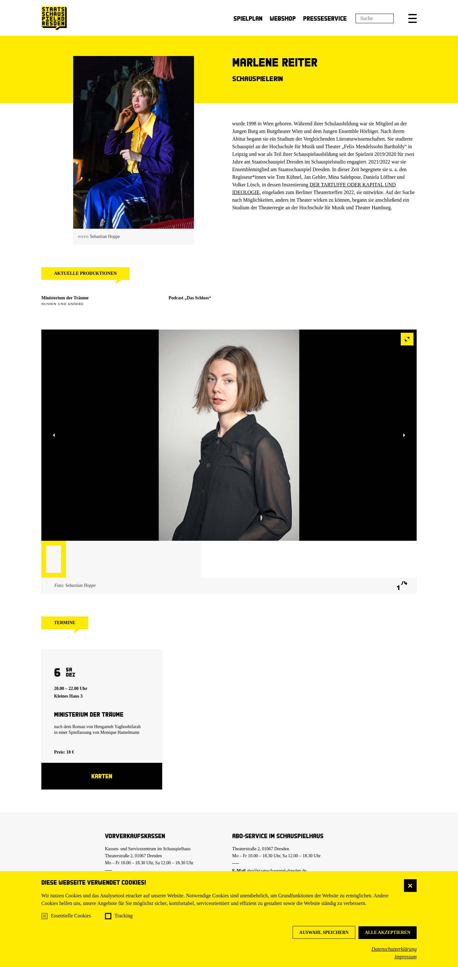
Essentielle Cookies (71, 915)
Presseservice (325, 18)
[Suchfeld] (375, 18)
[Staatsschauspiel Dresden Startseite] (54, 18)
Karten (101, 776)
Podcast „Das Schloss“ (190, 298)
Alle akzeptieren (387, 932)
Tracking (123, 915)
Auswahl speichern (324, 932)
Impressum (405, 956)
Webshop (283, 18)
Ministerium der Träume (65, 298)
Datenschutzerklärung (394, 949)
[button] (412, 18)
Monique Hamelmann (119, 732)
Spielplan (247, 18)
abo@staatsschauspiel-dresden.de (276, 870)
